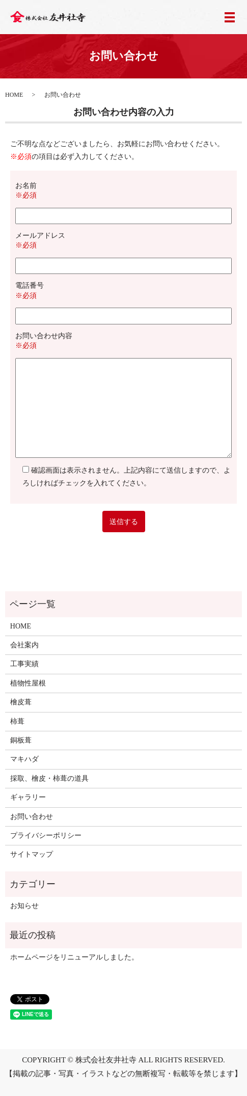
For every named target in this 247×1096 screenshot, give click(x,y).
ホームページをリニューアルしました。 (74, 957)
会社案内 (24, 645)
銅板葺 (21, 740)
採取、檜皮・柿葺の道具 (49, 778)
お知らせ (24, 906)
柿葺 (17, 721)
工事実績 (24, 664)
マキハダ (24, 759)
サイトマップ (31, 854)
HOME (14, 94)
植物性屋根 (28, 683)
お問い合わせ (31, 816)
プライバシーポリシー (45, 835)
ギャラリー (28, 797)
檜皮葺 (21, 702)
